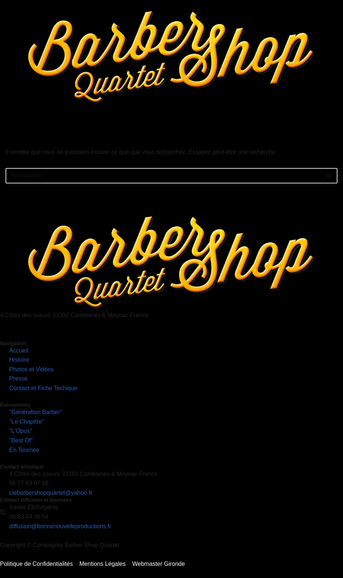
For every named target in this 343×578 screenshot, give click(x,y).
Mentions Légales (102, 564)
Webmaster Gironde (158, 564)
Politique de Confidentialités (36, 564)
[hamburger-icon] (334, 120)
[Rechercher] (163, 175)
